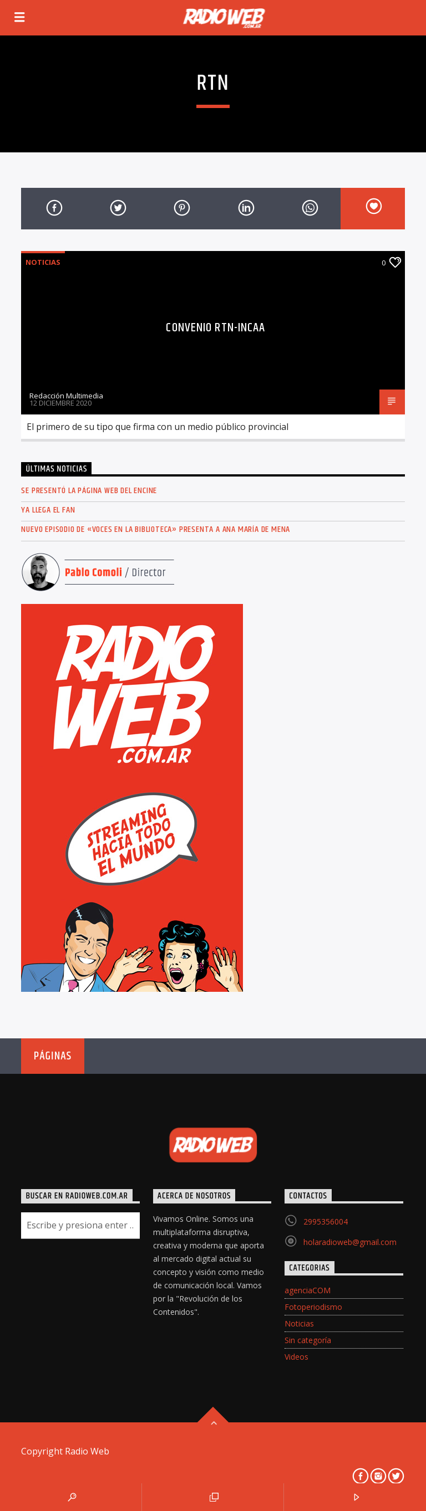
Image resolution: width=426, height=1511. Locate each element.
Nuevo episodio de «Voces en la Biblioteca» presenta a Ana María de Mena (155, 529)
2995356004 (325, 1221)
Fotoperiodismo (313, 1307)
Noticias (43, 262)
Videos (296, 1356)
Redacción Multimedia (66, 396)
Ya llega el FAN (48, 510)
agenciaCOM (308, 1290)
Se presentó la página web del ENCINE (89, 490)
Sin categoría (308, 1340)
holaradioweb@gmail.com (350, 1242)
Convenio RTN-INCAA (215, 327)
